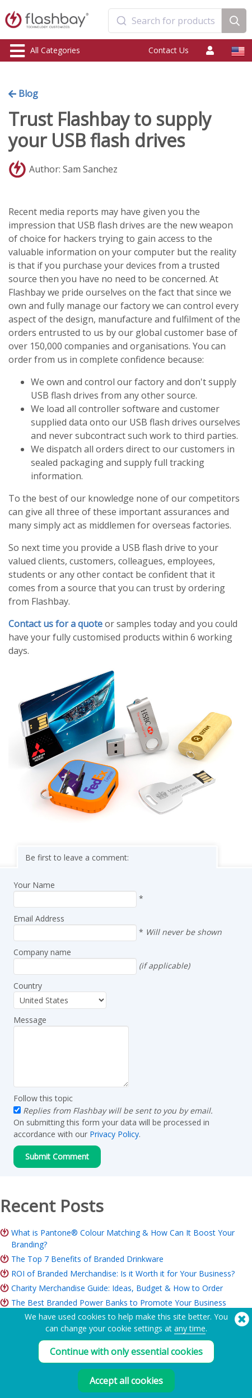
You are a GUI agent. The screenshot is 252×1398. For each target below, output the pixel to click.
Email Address (38, 918)
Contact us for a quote (55, 624)
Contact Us (168, 50)
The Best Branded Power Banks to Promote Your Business (118, 1302)
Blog (23, 93)
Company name (42, 952)
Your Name (34, 885)
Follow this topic (43, 1098)
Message (29, 1019)
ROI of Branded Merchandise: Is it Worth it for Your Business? (123, 1273)
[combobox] (165, 20)
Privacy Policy (114, 1134)
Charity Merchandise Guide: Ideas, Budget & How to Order (117, 1288)
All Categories (45, 51)
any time (190, 1328)
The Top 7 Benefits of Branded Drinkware (87, 1259)
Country (27, 985)
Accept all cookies (126, 1380)
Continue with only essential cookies (126, 1351)
